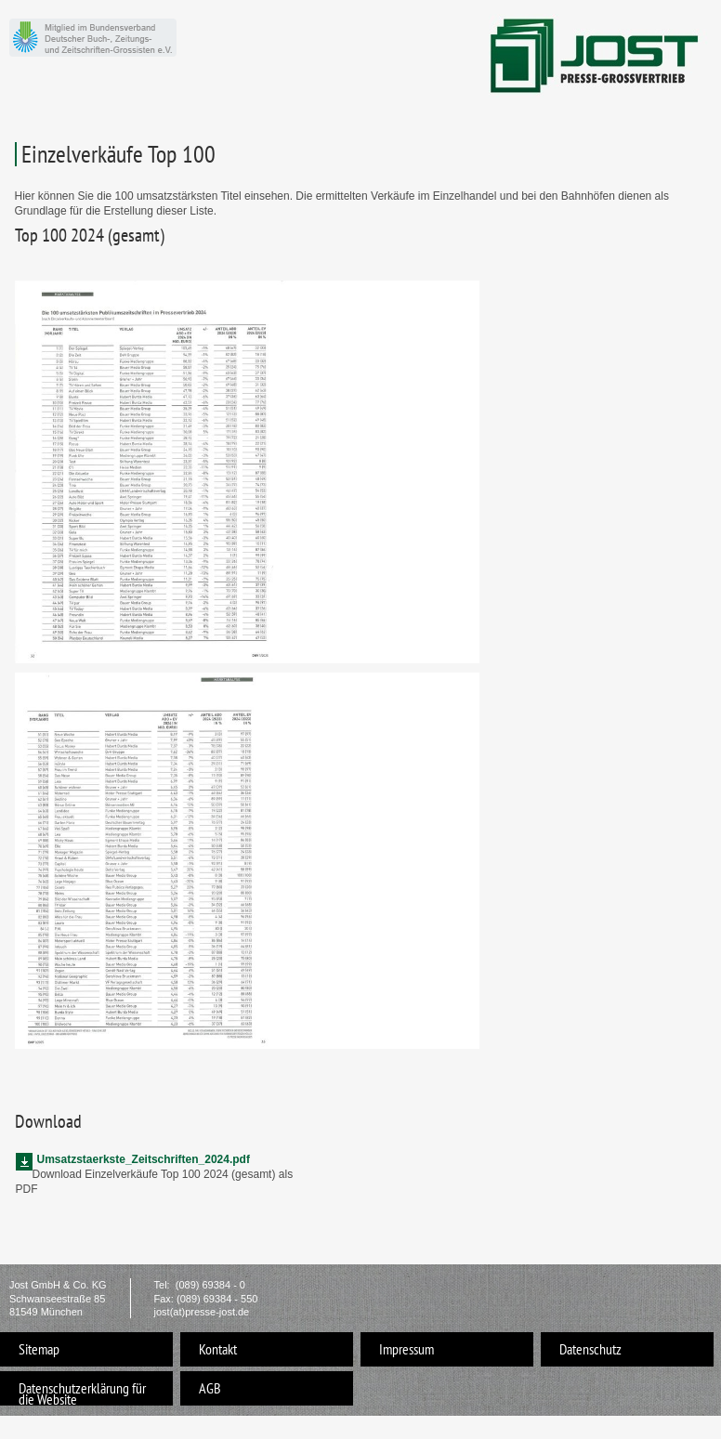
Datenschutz (590, 1349)
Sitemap (39, 1349)
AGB (210, 1388)
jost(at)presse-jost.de (202, 1311)
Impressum (406, 1349)
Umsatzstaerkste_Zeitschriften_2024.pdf (143, 1159)
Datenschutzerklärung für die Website (82, 1392)
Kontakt (218, 1349)
